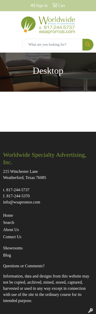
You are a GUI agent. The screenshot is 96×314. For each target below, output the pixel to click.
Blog (7, 255)
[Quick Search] (52, 45)
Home (8, 215)
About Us (11, 229)
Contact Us (12, 237)
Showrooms (13, 248)
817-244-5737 (17, 190)
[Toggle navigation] (8, 44)
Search (8, 222)
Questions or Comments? (24, 266)
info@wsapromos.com (21, 202)
